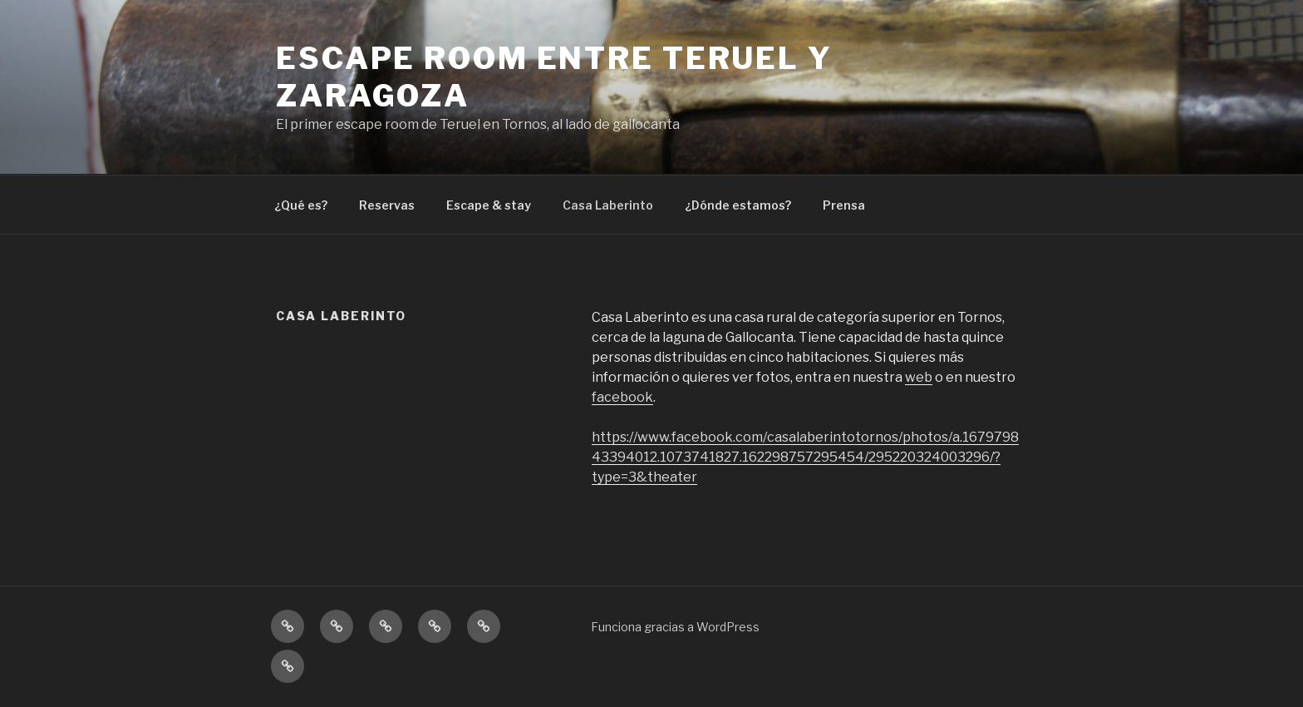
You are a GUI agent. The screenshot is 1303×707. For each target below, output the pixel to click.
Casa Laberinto (608, 205)
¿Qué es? (300, 205)
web (918, 377)
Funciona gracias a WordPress (675, 627)
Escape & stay (488, 205)
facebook (622, 397)
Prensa (844, 205)
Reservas (387, 205)
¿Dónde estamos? (738, 205)
